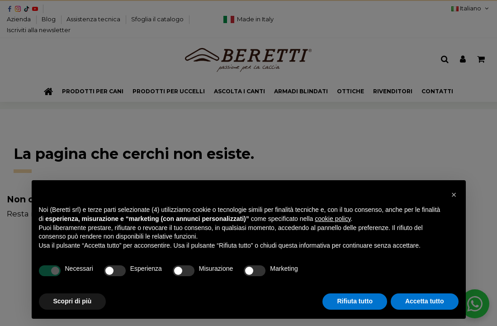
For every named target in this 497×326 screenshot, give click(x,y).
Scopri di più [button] (72, 301)
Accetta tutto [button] (424, 301)
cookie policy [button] (332, 218)
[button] (454, 194)
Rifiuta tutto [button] (355, 301)
